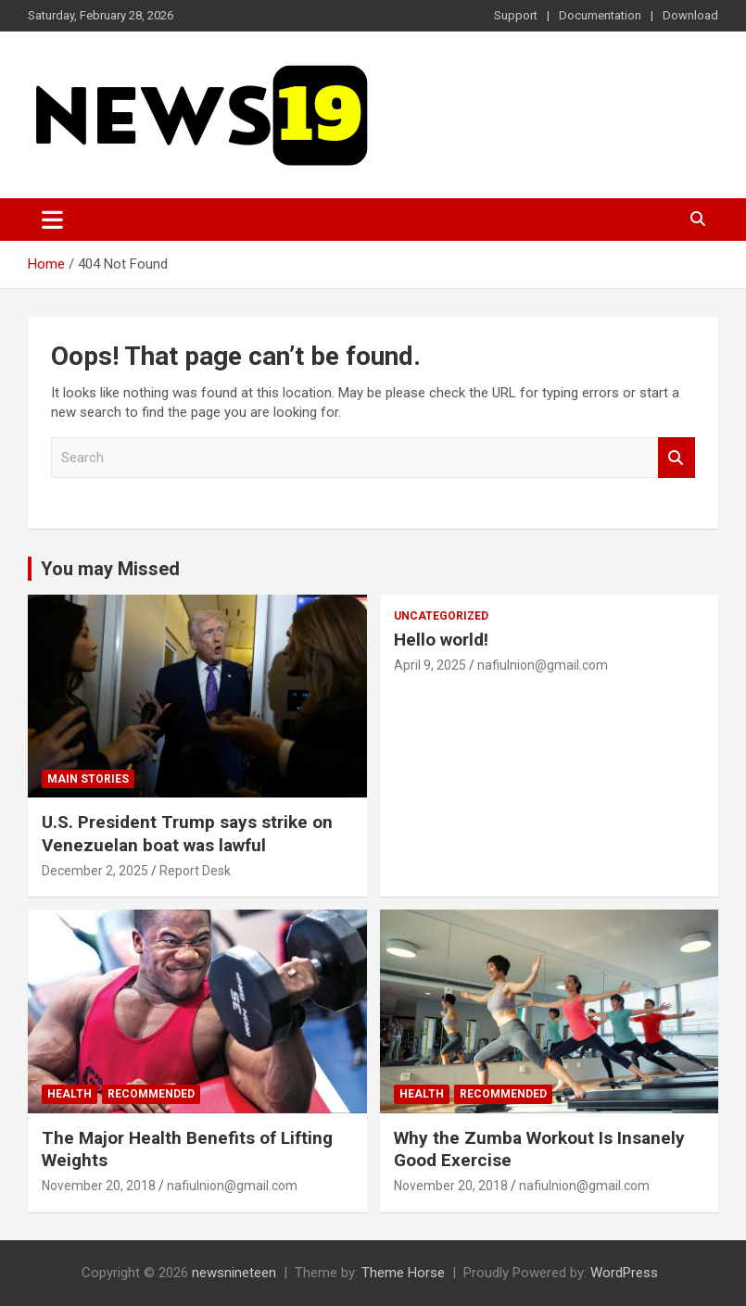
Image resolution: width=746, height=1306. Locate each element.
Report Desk (195, 870)
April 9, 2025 (430, 665)
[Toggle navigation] (52, 219)
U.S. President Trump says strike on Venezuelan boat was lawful (187, 833)
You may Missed (110, 569)
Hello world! (441, 639)
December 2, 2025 (95, 870)
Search (676, 458)
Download (690, 15)
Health (69, 1093)
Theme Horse (403, 1272)
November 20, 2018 (99, 1185)
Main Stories (88, 778)
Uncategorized (441, 615)
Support (515, 15)
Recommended (151, 1093)
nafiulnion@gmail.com (542, 665)
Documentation (600, 15)
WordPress (624, 1272)
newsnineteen (234, 1272)
